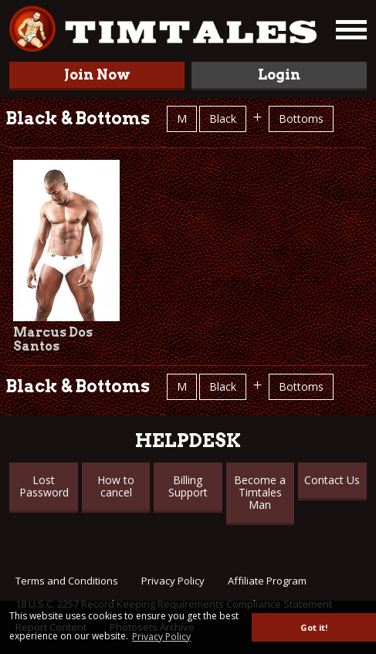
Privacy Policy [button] (161, 636)
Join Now (97, 74)
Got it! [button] (313, 627)
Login (279, 74)
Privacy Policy (173, 581)
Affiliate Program (267, 581)
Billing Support (188, 486)
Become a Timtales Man (260, 492)
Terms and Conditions (66, 581)
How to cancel (115, 486)
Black (222, 118)
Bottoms (301, 118)
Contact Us (332, 480)
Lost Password (44, 486)
